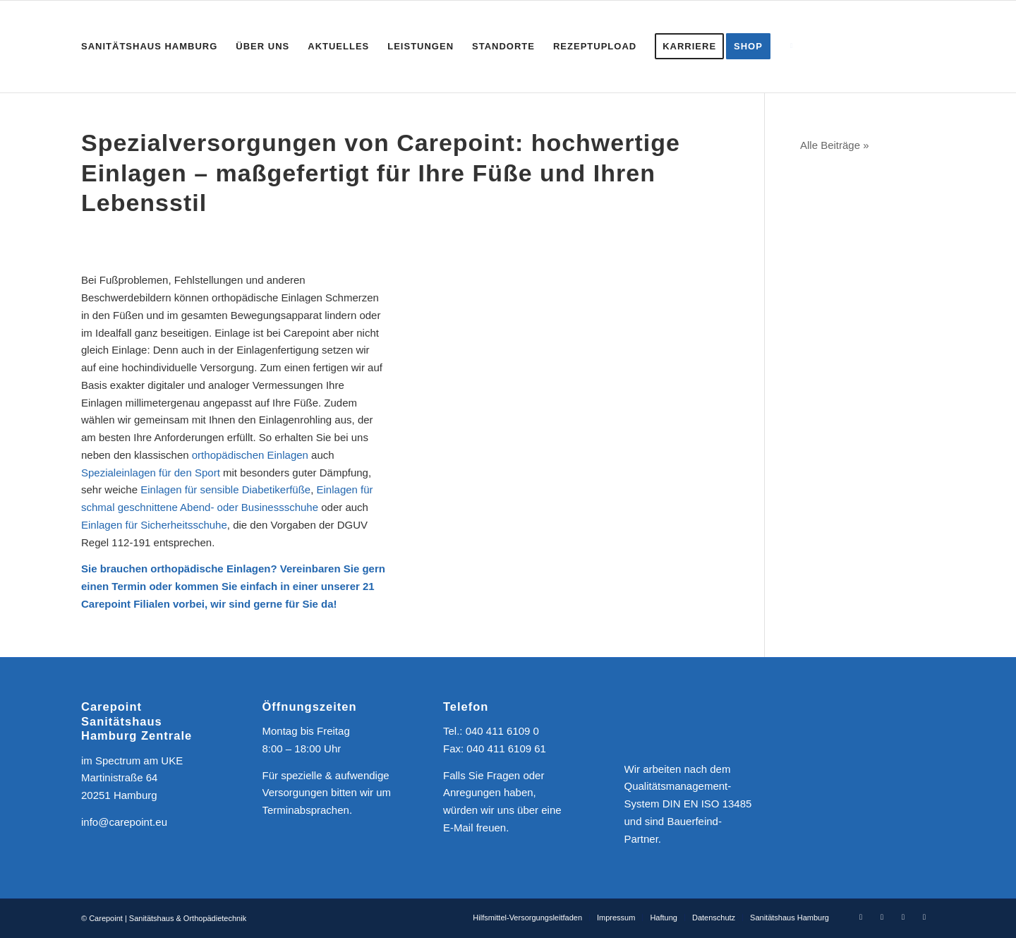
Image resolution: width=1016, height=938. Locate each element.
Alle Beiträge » (834, 145)
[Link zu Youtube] (903, 916)
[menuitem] (149, 46)
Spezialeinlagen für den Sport (150, 473)
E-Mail (458, 828)
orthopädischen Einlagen (250, 455)
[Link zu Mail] (924, 916)
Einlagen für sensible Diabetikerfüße (225, 489)
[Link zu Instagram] (882, 916)
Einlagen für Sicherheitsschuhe (154, 525)
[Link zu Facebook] (860, 916)
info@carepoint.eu (124, 822)
